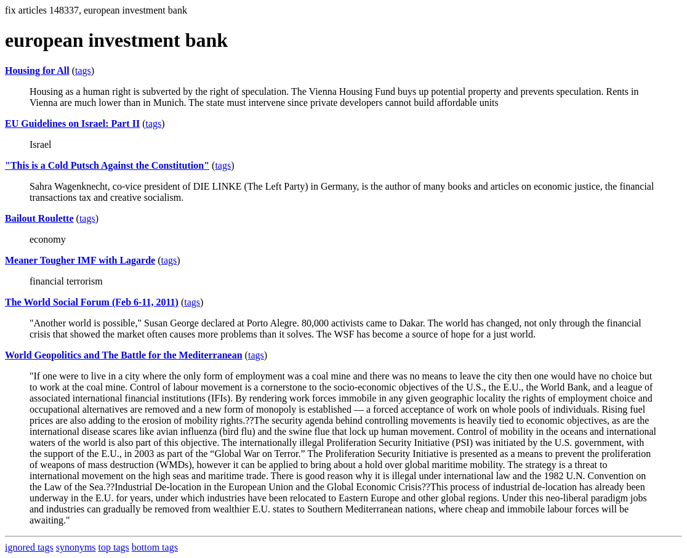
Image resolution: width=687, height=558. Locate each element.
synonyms (76, 547)
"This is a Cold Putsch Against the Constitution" (107, 165)
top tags (113, 547)
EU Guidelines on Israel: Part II (72, 123)
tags (83, 70)
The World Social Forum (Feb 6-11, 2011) (92, 302)
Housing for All (37, 70)
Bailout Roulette (39, 218)
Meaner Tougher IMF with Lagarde (80, 260)
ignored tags (29, 547)
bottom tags (155, 547)
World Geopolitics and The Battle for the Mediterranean (124, 355)
